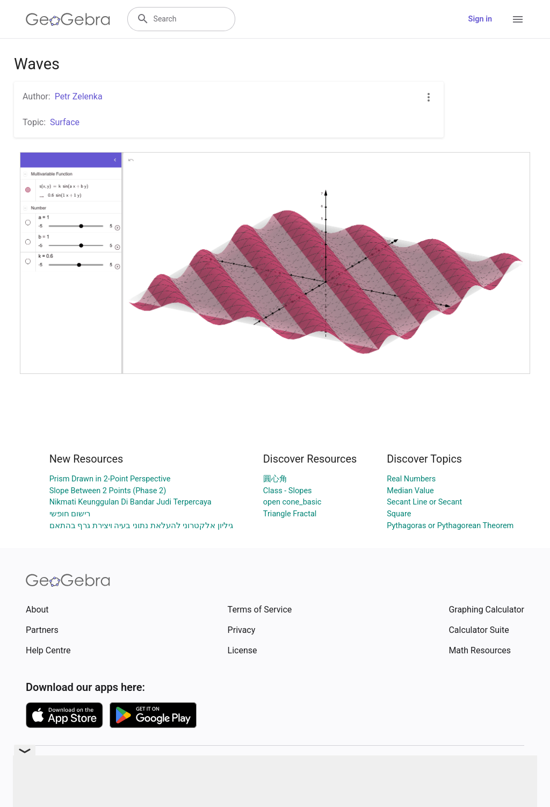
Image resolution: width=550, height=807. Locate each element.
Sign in (480, 19)
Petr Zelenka (79, 96)
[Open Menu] (517, 19)
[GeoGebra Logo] (68, 19)
